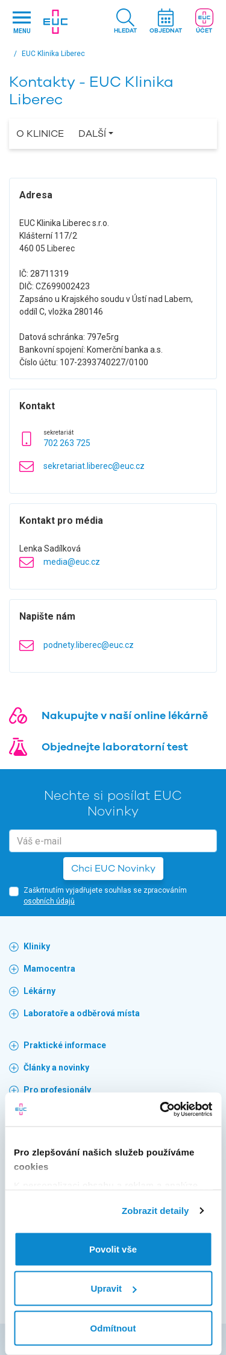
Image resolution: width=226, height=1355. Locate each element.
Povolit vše (113, 1248)
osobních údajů (49, 901)
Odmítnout (113, 1327)
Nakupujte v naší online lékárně (125, 715)
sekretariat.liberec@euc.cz (94, 466)
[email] (113, 840)
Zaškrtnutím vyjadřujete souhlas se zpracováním (105, 895)
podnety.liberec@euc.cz (88, 645)
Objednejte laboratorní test (115, 747)
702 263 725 (66, 443)
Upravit (113, 1288)
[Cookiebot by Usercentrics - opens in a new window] (161, 1110)
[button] (125, 22)
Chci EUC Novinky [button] (113, 868)
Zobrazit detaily (155, 1211)
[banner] (55, 22)
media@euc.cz (71, 562)
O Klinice (40, 133)
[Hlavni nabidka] (22, 22)
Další (92, 133)
